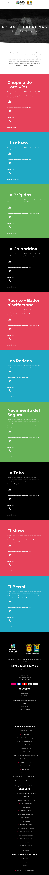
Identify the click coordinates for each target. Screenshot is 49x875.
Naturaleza (25, 796)
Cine (25, 862)
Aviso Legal (25, 769)
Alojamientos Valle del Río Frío (26, 741)
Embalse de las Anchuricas (26, 828)
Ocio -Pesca (25, 850)
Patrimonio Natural (25, 810)
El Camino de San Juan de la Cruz (25, 781)
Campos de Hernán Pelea (25, 814)
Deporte (25, 859)
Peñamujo (26, 842)
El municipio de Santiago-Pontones (25, 793)
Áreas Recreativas (26, 803)
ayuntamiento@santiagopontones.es (24, 700)
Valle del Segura (26, 748)
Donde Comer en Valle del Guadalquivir (26, 755)
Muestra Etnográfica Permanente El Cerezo (25, 776)
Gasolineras (24, 675)
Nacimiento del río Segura (25, 835)
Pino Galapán (26, 821)
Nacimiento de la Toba (25, 831)
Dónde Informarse (25, 759)
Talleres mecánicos (24, 679)
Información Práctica (25, 766)
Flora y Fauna (26, 807)
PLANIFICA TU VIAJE (25, 731)
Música (25, 865)
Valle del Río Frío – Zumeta (26, 752)
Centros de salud (24, 671)
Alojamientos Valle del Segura (26, 738)
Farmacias (24, 673)
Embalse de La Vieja (26, 824)
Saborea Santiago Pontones (25, 870)
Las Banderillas (25, 817)
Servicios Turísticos (25, 762)
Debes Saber (26, 734)
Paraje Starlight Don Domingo (26, 800)
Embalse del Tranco (26, 845)
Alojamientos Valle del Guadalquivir (26, 745)
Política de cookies (25, 773)
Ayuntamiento (24, 669)
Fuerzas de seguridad (24, 677)
